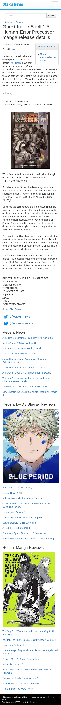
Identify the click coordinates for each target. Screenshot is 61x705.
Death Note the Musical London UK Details (24, 367)
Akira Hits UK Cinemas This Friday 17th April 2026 (27, 338)
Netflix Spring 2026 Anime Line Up (19, 343)
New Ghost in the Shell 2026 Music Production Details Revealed (29, 394)
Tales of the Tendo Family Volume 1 (20, 678)
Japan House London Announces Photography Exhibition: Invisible (26, 361)
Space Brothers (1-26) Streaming (19, 522)
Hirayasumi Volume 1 (13, 645)
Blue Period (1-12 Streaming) (17, 487)
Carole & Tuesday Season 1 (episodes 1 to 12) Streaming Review (26, 505)
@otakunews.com (22, 323)
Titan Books (15, 63)
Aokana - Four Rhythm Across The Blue (22, 498)
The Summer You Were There (17, 688)
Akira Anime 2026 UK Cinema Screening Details (26, 373)
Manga (43, 54)
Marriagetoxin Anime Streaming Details (22, 348)
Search (51, 16)
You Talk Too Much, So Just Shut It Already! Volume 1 (29, 640)
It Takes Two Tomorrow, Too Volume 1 (21, 683)
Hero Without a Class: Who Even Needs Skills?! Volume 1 (26, 671)
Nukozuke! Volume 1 (12, 664)
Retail (43, 60)
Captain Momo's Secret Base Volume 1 (22, 659)
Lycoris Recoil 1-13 (12, 493)
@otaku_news (20, 316)
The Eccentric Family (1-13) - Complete (22, 517)
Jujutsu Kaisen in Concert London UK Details (25, 386)
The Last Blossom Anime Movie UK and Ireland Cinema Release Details (26, 380)
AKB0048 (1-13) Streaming (16, 528)
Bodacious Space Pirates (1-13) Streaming (24, 533)
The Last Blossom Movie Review (18, 353)
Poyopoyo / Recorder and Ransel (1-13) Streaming (28, 538)
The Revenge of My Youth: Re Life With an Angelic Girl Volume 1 (30, 652)
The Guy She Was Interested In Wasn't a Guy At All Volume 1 (28, 633)
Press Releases (48, 57)
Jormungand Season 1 (13, 512)
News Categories (46, 46)
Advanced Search (14, 22)
